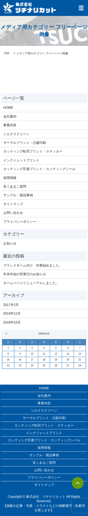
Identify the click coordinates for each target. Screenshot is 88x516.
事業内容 (9, 125)
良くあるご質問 (14, 186)
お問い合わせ (13, 213)
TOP (6, 53)
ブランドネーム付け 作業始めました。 (32, 265)
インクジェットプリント (21, 160)
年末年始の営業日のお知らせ (24, 274)
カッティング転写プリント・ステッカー (32, 151)
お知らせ (9, 243)
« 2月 (7, 333)
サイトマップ (13, 204)
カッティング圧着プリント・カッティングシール (39, 169)
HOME (8, 107)
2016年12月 (12, 313)
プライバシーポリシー (19, 221)
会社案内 (9, 116)
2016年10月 (12, 322)
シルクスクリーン (16, 134)
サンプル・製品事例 (18, 195)
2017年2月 (11, 305)
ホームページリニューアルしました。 (31, 283)
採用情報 (9, 178)
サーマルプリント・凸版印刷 (24, 143)
